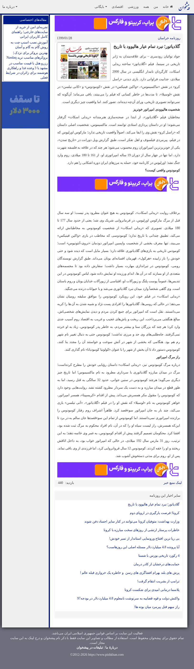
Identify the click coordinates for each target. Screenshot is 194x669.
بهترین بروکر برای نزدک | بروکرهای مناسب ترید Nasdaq (27, 55)
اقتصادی (117, 7)
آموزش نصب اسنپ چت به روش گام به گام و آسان (29, 45)
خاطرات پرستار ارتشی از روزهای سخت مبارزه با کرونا (141, 530)
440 (60, 483)
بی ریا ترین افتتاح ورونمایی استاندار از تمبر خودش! (144, 538)
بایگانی (101, 7)
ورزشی (133, 7)
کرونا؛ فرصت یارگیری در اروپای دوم (155, 513)
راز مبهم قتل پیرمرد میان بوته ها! (156, 607)
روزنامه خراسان (169, 38)
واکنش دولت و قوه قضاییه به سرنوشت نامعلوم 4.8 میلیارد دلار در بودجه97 (128, 598)
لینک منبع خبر (173, 483)
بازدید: (69, 483)
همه (146, 7)
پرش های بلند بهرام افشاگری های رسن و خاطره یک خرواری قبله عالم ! (129, 573)
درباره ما (9, 7)
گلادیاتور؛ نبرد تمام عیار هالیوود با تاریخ (153, 504)
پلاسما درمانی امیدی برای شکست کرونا (152, 590)
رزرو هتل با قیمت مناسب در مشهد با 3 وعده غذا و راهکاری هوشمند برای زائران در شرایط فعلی (27, 70)
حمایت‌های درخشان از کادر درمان (156, 564)
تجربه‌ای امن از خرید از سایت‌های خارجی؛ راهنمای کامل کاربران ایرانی (29, 31)
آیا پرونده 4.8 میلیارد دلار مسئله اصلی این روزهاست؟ (143, 547)
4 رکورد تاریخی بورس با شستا (159, 555)
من (156, 7)
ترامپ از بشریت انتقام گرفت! (158, 581)
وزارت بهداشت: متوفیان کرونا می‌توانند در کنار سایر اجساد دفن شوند (131, 521)
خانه (168, 7)
